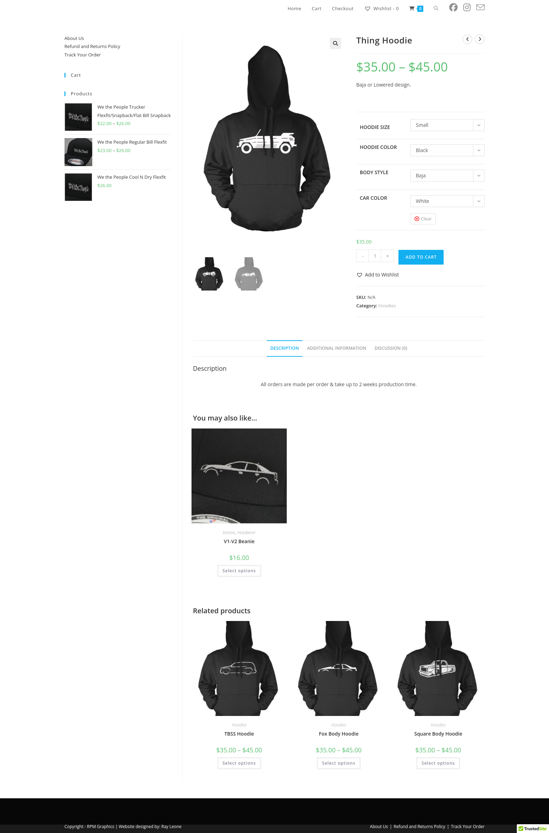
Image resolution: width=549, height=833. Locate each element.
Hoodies (387, 305)
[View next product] (480, 39)
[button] (335, 43)
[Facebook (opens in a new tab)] (453, 7)
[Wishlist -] (381, 8)
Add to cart (421, 257)
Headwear (246, 532)
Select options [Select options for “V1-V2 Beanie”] (239, 571)
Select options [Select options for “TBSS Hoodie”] (239, 763)
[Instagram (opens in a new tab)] (466, 7)
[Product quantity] (375, 256)
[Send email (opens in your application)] (480, 7)
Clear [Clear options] (426, 219)
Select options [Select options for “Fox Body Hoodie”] (338, 763)
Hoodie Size (375, 127)
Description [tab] (284, 348)
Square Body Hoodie (438, 733)
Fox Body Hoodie (339, 733)
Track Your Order (82, 55)
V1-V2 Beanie (239, 541)
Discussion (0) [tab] (391, 348)
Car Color (373, 197)
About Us (74, 38)
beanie (229, 532)
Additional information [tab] (336, 348)
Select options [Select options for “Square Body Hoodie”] (438, 763)
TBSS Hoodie (239, 733)
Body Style (374, 172)
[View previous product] (467, 39)
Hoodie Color (378, 147)
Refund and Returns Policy (92, 46)
